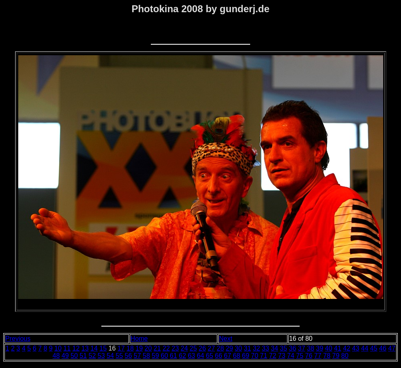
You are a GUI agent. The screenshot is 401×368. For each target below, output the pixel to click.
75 (299, 355)
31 (247, 348)
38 (310, 348)
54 (110, 355)
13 (85, 348)
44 (365, 348)
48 (56, 355)
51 (83, 355)
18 (130, 348)
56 (128, 355)
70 (254, 355)
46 (382, 348)
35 (283, 348)
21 (157, 348)
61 (173, 355)
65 (209, 355)
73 (281, 355)
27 (211, 348)
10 (58, 348)
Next (225, 338)
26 (202, 348)
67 (227, 355)
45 (373, 348)
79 (335, 355)
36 (292, 348)
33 (265, 348)
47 (391, 348)
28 (220, 348)
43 (355, 348)
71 (263, 355)
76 (309, 355)
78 (326, 355)
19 (139, 348)
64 (200, 355)
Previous (17, 338)
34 (274, 348)
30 (238, 348)
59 (155, 355)
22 (166, 348)
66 (218, 355)
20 (148, 348)
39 (319, 348)
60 (164, 355)
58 (146, 355)
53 (101, 355)
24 (184, 348)
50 (74, 355)
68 (236, 355)
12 (76, 348)
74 (290, 355)
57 (137, 355)
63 (191, 355)
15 (103, 348)
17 (121, 348)
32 (256, 348)
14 (94, 348)
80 (345, 355)
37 (301, 348)
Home (139, 338)
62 (182, 355)
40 (328, 348)
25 (193, 348)
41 (337, 348)
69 (245, 355)
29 (229, 348)
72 (273, 355)
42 (346, 348)
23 (175, 348)
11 (67, 348)
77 (318, 355)
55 (119, 355)
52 (92, 355)
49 (65, 355)
